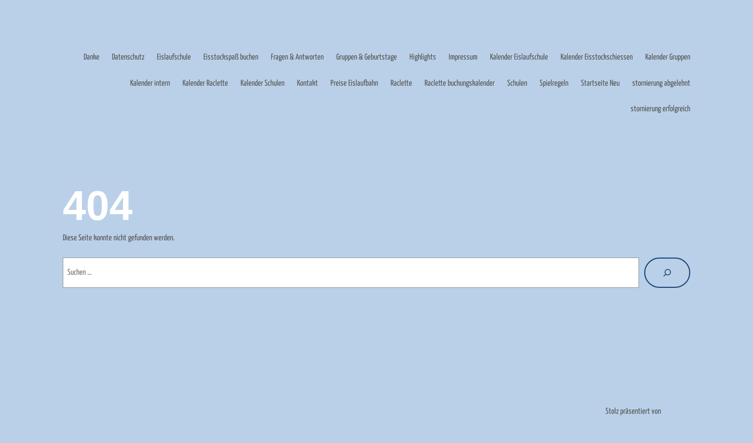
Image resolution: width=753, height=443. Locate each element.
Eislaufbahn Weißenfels (96, 31)
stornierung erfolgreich (660, 109)
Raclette (401, 83)
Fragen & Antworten (297, 57)
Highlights (422, 57)
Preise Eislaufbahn (354, 83)
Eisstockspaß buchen (230, 57)
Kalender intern (150, 83)
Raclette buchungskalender (460, 83)
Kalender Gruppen (667, 57)
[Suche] (667, 273)
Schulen (517, 83)
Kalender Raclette (205, 83)
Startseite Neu (600, 83)
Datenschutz (128, 57)
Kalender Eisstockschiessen (597, 57)
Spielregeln (554, 83)
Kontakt (307, 83)
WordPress (676, 411)
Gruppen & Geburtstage (366, 57)
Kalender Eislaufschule (519, 57)
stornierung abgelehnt (661, 83)
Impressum (463, 57)
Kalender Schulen (262, 83)
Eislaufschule (174, 57)
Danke (91, 57)
